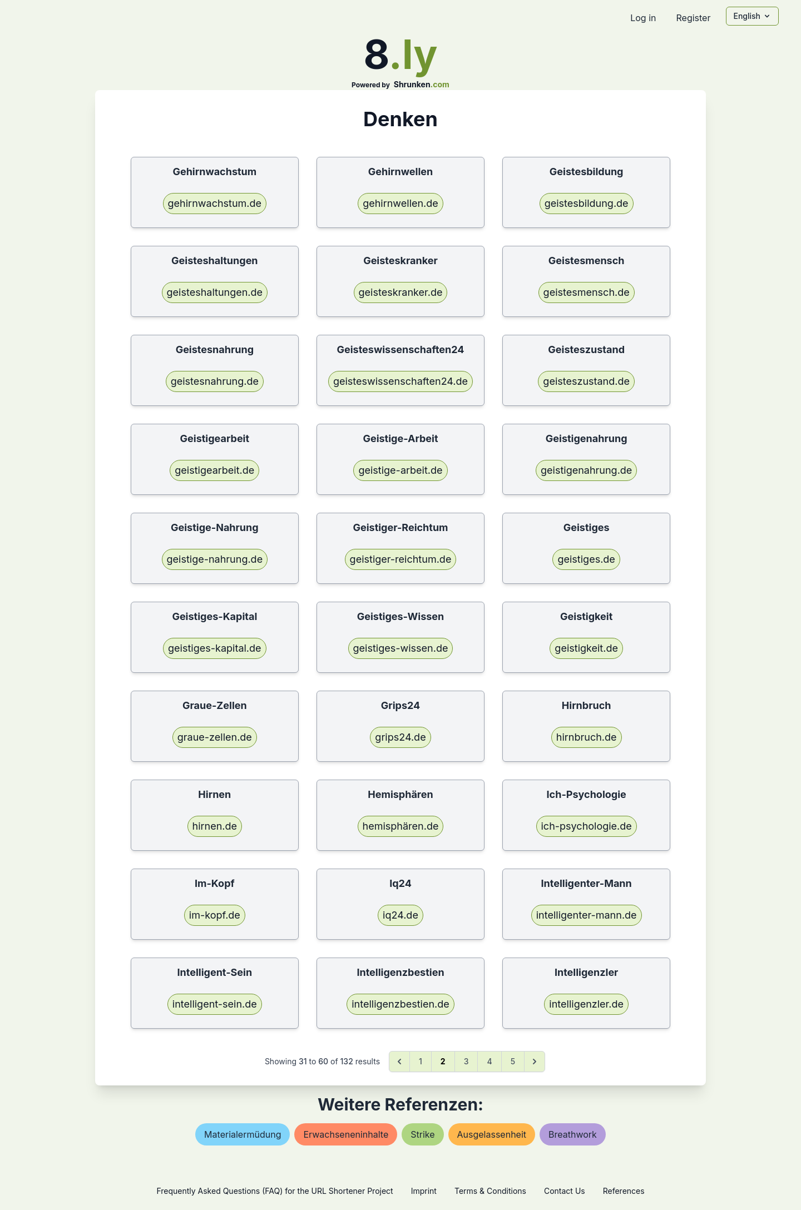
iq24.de (400, 915)
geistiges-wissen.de (400, 648)
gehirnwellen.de (400, 203)
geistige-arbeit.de (400, 470)
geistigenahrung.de (586, 470)
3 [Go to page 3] (466, 1061)
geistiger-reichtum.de (401, 559)
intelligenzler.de (586, 1004)
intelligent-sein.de (214, 1004)
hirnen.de (215, 826)
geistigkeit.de (586, 648)
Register (693, 17)
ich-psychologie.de (586, 826)
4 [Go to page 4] (489, 1061)
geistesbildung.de (587, 203)
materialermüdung (242, 1134)
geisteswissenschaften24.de (400, 381)
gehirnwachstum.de (215, 203)
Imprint (424, 1191)
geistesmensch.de (586, 292)
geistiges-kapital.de (214, 648)
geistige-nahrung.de (215, 559)
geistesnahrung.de (215, 381)
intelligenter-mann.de (586, 915)
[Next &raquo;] (534, 1061)
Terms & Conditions (490, 1191)
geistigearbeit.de (214, 470)
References (624, 1191)
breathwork (572, 1134)
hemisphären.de (401, 826)
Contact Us (564, 1191)
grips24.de (400, 737)
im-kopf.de (214, 915)
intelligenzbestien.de (400, 1004)
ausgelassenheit (492, 1134)
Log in (643, 17)
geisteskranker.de (401, 292)
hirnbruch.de (586, 737)
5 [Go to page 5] (513, 1061)
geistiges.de (586, 559)
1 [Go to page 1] (420, 1061)
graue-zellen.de (214, 737)
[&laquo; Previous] (399, 1061)
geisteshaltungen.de (215, 292)
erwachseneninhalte (345, 1134)
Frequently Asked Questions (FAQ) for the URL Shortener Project (274, 1191)
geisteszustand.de (586, 381)
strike (422, 1134)
